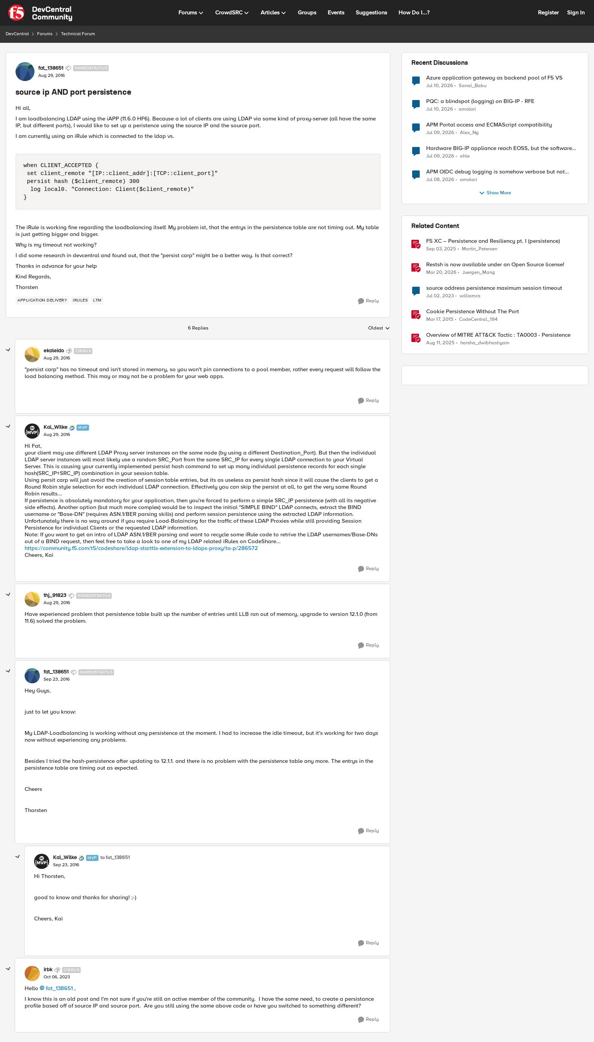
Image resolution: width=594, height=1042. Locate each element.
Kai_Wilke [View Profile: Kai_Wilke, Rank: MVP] (55, 427)
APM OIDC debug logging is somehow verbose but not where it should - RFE (495, 172)
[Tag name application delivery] (42, 300)
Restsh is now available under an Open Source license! (495, 264)
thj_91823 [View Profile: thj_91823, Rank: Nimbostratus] (55, 595)
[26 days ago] (440, 156)
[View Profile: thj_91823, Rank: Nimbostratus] (32, 599)
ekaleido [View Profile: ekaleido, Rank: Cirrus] (54, 351)
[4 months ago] (441, 273)
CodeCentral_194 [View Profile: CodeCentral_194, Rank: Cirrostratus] (478, 319)
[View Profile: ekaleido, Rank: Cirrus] (32, 354)
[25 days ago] (439, 86)
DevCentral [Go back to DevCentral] (17, 34)
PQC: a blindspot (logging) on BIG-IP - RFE (480, 101)
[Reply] (368, 301)
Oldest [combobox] (379, 328)
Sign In (576, 12)
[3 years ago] (440, 296)
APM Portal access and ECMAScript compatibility (489, 125)
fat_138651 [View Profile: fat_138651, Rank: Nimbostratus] (50, 68)
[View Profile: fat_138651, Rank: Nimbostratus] (25, 71)
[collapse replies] (8, 350)
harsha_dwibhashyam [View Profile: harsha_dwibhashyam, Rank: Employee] (485, 343)
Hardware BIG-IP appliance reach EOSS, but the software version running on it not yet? (499, 148)
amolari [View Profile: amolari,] (467, 109)
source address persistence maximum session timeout (494, 288)
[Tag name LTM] (97, 300)
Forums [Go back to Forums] (45, 34)
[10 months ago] (441, 249)
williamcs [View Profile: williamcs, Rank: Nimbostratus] (470, 296)
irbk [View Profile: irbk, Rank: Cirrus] (48, 970)
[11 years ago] (439, 320)
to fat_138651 (115, 858)
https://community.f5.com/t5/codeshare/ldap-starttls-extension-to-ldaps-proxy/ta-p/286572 (141, 548)
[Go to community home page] (40, 13)
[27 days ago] (440, 180)
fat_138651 (59, 988)
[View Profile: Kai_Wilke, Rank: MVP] (32, 431)
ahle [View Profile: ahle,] (465, 156)
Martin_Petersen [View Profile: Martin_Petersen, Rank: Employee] (479, 249)
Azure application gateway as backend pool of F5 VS (494, 78)
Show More (495, 193)
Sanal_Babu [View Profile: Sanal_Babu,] (472, 85)
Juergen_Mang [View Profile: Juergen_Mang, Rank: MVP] (478, 272)
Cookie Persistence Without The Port (472, 311)
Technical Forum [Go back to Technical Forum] (78, 34)
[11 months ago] (440, 343)
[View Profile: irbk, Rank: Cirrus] (32, 973)
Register (548, 12)
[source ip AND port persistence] (57, 358)
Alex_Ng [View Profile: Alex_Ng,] (469, 133)
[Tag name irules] (80, 300)
